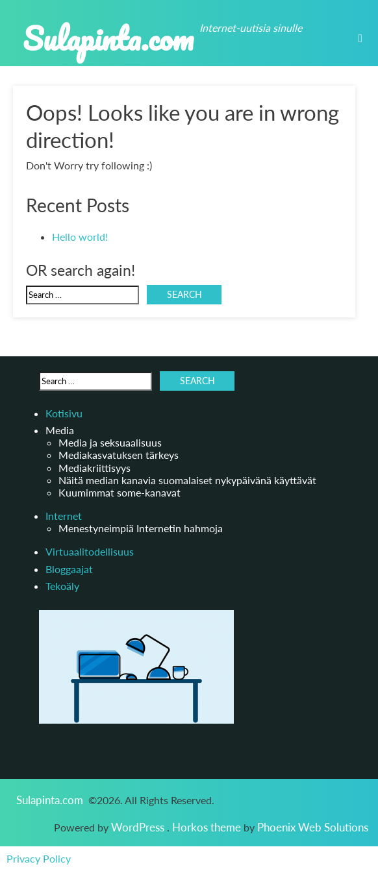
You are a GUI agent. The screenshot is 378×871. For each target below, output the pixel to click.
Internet (63, 515)
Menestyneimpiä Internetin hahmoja (140, 528)
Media (59, 430)
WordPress (139, 827)
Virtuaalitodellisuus (89, 551)
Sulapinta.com (108, 38)
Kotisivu (63, 413)
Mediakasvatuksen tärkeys (118, 454)
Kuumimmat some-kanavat (119, 492)
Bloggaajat (69, 569)
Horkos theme (208, 827)
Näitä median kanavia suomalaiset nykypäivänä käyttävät (187, 480)
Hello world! (80, 236)
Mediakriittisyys (94, 467)
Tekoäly (62, 586)
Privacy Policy (38, 859)
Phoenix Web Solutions (312, 827)
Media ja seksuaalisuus (110, 442)
